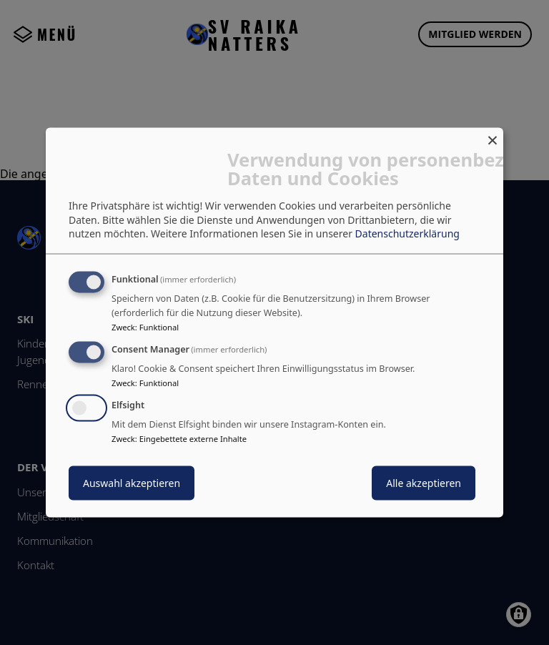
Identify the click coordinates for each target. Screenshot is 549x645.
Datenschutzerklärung (407, 233)
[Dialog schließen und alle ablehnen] (492, 137)
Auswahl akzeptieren (131, 482)
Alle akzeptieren (423, 482)
